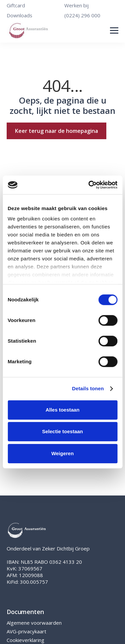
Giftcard (16, 5)
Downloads (19, 15)
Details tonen (88, 388)
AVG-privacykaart (26, 631)
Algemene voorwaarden (34, 622)
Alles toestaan (63, 410)
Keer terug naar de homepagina (56, 131)
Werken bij (76, 5)
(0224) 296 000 (82, 15)
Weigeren (62, 453)
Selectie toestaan (62, 431)
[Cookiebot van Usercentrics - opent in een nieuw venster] (89, 184)
